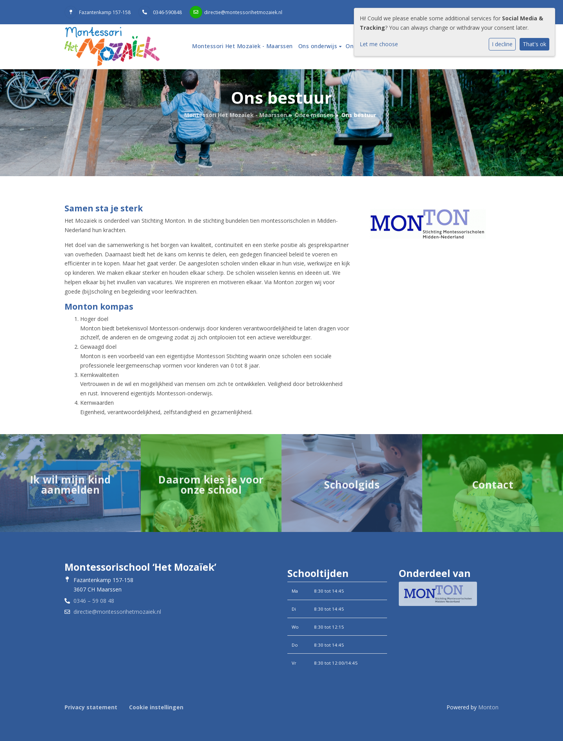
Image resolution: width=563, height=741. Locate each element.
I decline (502, 44)
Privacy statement (91, 707)
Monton (488, 707)
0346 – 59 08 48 (94, 600)
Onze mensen (314, 115)
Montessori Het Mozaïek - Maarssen (242, 46)
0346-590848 (167, 12)
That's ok (534, 44)
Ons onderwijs (318, 46)
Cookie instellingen (156, 707)
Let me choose (379, 44)
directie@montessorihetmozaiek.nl (243, 12)
